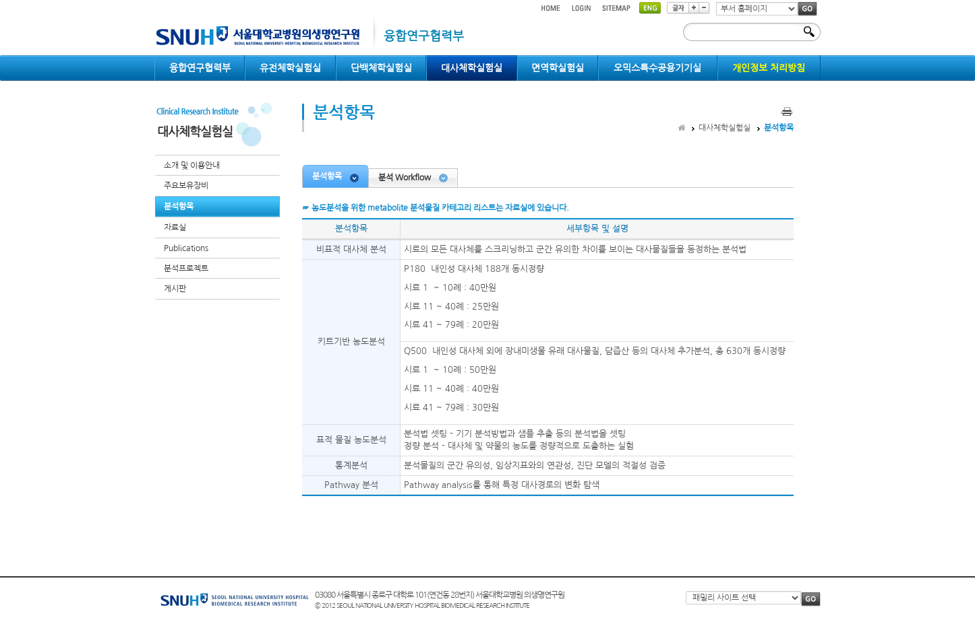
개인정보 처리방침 (768, 68)
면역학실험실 (557, 68)
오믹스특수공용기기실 (657, 68)
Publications (186, 248)
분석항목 (179, 207)
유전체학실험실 (290, 68)
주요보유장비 (186, 186)
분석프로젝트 (186, 269)
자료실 (175, 227)
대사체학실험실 (471, 68)
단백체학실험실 (381, 68)
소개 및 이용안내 (192, 166)
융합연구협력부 (200, 68)
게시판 (175, 289)
